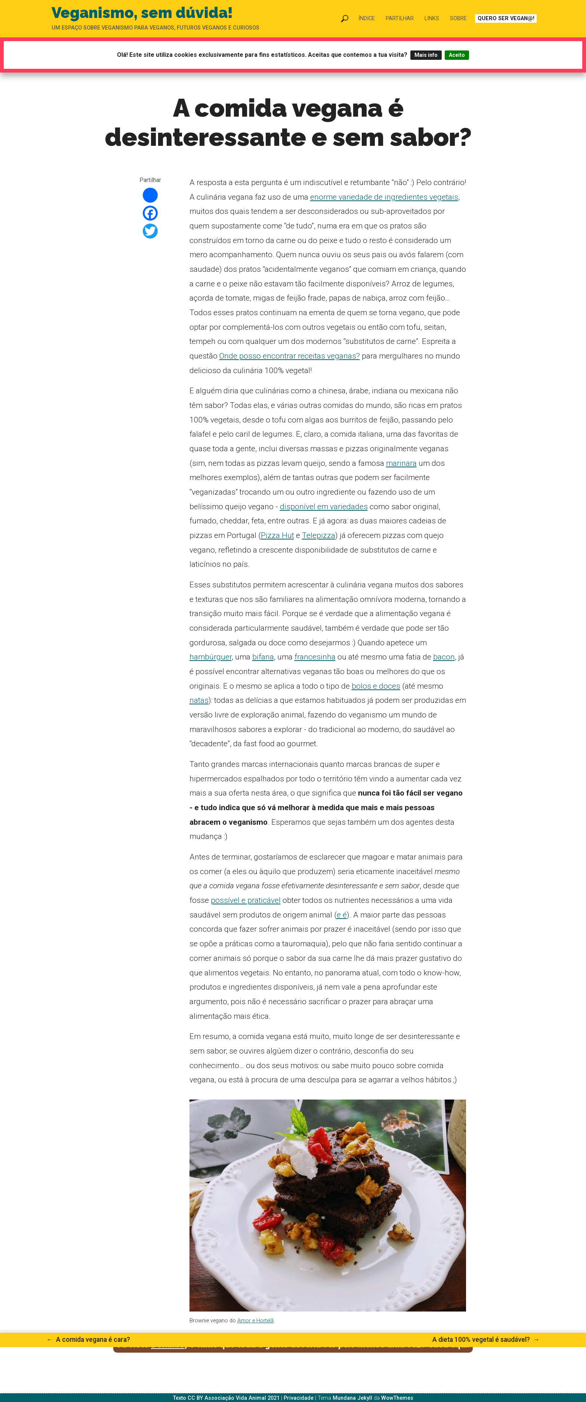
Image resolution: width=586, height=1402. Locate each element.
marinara (401, 463)
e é (342, 914)
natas (199, 700)
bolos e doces (376, 686)
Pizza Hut (277, 535)
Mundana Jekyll (352, 1398)
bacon (444, 656)
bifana (263, 656)
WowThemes (397, 1398)
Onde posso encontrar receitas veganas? (289, 355)
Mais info (426, 55)
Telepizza (318, 535)
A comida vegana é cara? (88, 1339)
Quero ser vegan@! (506, 18)
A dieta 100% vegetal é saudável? (486, 1339)
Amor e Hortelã (255, 1321)
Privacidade (299, 1398)
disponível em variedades (324, 506)
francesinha (315, 656)
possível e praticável (246, 900)
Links (432, 18)
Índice (366, 18)
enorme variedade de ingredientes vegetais (384, 197)
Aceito (457, 55)
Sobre (458, 18)
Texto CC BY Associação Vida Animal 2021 (226, 1398)
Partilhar (400, 18)
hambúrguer (210, 656)
